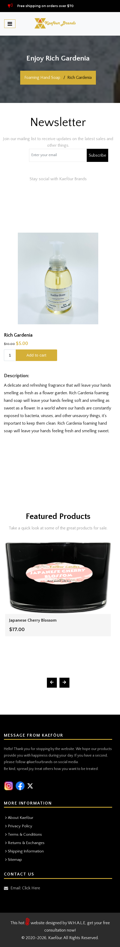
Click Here (31, 888)
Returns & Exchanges (26, 843)
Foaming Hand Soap (42, 77)
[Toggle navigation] (9, 23)
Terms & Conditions (25, 834)
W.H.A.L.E (76, 923)
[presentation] (52, 683)
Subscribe (97, 155)
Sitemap (15, 859)
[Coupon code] (58, 155)
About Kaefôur (20, 817)
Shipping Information (26, 851)
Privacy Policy (20, 826)
